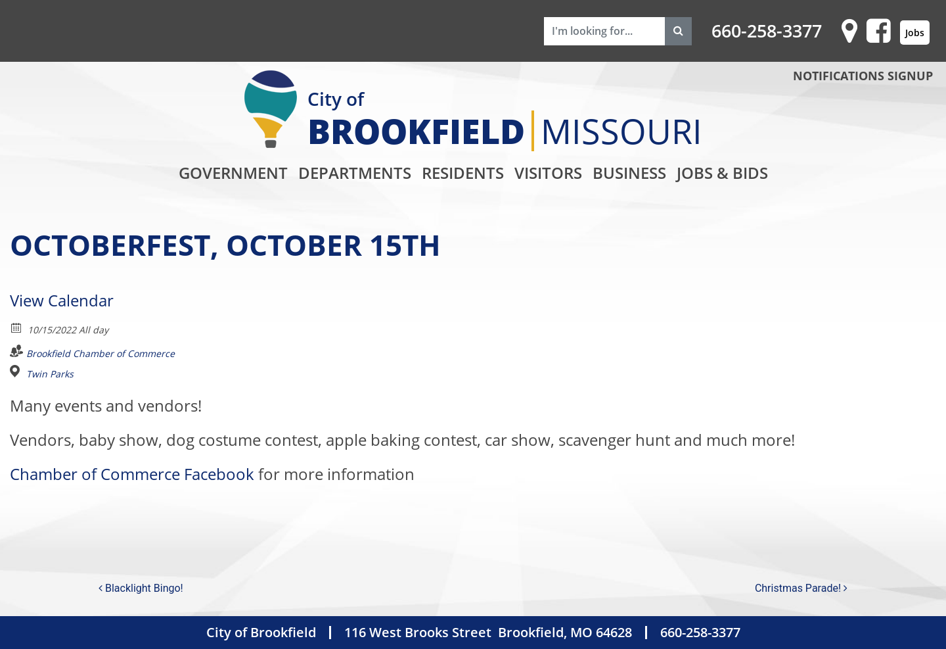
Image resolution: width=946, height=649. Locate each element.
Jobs (914, 32)
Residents (463, 172)
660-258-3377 (766, 31)
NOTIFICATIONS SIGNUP (863, 76)
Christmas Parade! (801, 588)
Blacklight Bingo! (141, 588)
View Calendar (62, 300)
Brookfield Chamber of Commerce (100, 353)
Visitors (548, 172)
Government (233, 172)
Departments (354, 172)
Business (629, 172)
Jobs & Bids (722, 172)
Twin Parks (50, 374)
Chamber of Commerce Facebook (132, 474)
